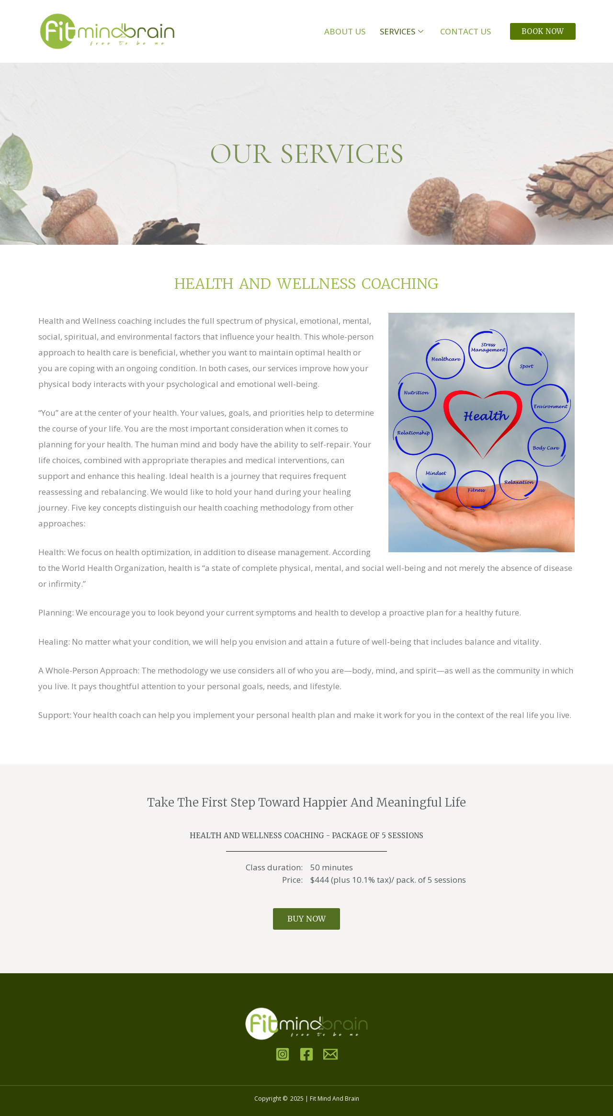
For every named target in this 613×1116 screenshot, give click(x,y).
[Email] (330, 1054)
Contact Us (465, 31)
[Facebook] (306, 1054)
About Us (344, 31)
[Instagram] (282, 1054)
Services (403, 31)
